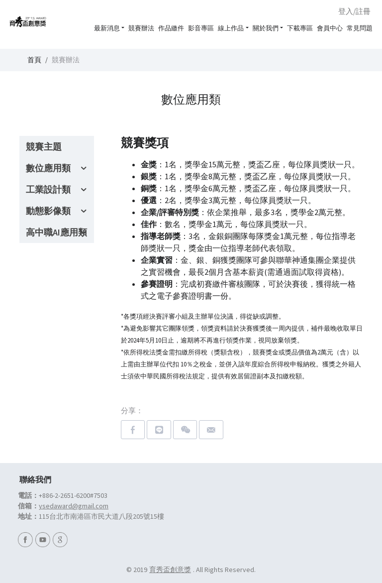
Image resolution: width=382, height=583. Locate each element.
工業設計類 (48, 189)
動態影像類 (48, 211)
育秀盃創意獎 (170, 569)
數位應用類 (48, 168)
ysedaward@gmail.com (73, 505)
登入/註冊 (354, 11)
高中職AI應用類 (56, 232)
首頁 (34, 59)
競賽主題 (44, 146)
